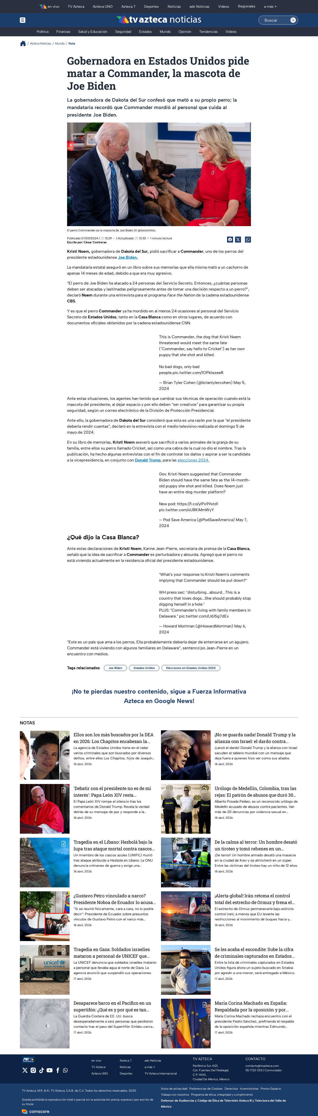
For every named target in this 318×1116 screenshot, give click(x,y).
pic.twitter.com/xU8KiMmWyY (186, 509)
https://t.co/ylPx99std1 (197, 503)
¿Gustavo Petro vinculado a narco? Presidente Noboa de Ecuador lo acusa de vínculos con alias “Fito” (113, 899)
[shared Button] (248, 240)
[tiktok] (41, 1072)
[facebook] (58, 1072)
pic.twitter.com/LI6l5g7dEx (204, 616)
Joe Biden (115, 668)
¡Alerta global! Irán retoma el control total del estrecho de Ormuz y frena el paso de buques (253, 899)
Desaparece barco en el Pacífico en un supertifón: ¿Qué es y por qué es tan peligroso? (112, 1006)
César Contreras (95, 242)
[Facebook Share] (230, 240)
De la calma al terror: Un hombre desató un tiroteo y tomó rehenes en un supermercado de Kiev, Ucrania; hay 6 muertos (256, 845)
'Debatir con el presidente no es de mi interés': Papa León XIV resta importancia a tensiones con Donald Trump (112, 791)
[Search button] (293, 20)
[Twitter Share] (238, 240)
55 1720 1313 (253, 1070)
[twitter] (25, 1072)
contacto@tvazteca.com (262, 1066)
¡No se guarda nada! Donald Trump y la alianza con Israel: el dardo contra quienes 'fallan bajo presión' (255, 738)
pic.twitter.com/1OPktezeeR (198, 372)
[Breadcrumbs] (25, 43)
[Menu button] (40, 20)
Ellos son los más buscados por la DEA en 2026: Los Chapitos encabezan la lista (114, 738)
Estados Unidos (144, 668)
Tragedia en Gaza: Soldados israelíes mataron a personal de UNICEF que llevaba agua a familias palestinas (112, 952)
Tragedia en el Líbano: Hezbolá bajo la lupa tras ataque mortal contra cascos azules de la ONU (113, 845)
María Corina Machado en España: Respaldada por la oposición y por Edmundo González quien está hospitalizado (251, 1006)
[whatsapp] (65, 1071)
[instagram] (33, 1072)
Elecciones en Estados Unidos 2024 (191, 668)
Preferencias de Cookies (206, 1088)
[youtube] (49, 1072)
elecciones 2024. (193, 460)
